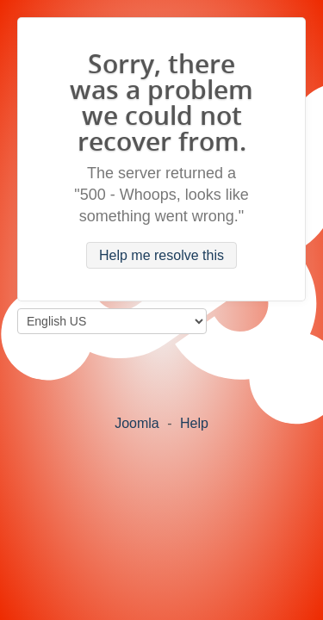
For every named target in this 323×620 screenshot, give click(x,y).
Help (194, 423)
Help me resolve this (161, 255)
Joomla (137, 423)
